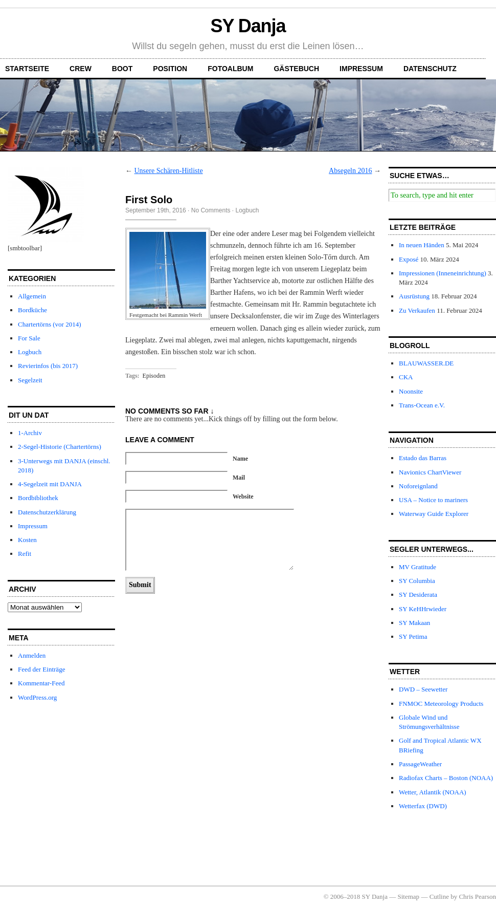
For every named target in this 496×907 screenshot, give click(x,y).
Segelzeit (30, 380)
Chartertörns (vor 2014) (49, 324)
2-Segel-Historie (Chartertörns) (59, 446)
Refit (24, 553)
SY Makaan (414, 623)
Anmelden (32, 655)
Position (170, 68)
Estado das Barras (422, 458)
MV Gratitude (417, 567)
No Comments (211, 210)
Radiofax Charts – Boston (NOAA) (446, 778)
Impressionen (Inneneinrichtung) (442, 273)
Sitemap (409, 896)
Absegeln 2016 (350, 171)
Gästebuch (296, 68)
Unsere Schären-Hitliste (168, 171)
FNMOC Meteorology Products (441, 703)
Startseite (27, 68)
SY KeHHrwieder (422, 609)
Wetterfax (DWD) (423, 806)
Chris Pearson (477, 896)
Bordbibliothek (38, 498)
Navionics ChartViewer (430, 472)
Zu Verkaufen (417, 310)
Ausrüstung (414, 296)
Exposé (408, 259)
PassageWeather (420, 764)
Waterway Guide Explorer (433, 513)
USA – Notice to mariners (433, 500)
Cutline (439, 896)
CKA (406, 377)
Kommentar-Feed (41, 683)
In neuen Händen (421, 245)
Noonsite (411, 391)
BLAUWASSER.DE (426, 363)
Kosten (27, 540)
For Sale (29, 338)
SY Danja (248, 25)
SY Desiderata (418, 594)
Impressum (361, 68)
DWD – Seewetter (423, 689)
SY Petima (413, 636)
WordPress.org (37, 697)
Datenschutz (430, 68)
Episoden (154, 375)
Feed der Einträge (41, 669)
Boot (122, 68)
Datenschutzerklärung (47, 512)
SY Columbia (417, 581)
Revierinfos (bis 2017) (48, 366)
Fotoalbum (230, 68)
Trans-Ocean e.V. (422, 405)
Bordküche (32, 310)
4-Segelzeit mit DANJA (50, 484)
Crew (81, 68)
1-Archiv (30, 433)
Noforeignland (418, 486)
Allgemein (32, 296)
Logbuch (29, 352)
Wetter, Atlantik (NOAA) (432, 792)
